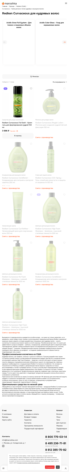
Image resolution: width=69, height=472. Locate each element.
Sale (58, 432)
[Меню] (3, 468)
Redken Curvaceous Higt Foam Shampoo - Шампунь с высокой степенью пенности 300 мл (48, 231)
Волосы (59, 414)
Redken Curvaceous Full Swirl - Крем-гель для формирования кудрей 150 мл (17, 125)
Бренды (5, 417)
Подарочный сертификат (34, 429)
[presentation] (4, 42)
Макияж (59, 426)
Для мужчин (61, 423)
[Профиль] (66, 468)
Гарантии (27, 420)
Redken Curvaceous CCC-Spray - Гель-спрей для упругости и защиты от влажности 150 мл (50, 180)
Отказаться (50, 467)
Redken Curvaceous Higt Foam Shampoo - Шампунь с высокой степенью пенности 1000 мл (15, 327)
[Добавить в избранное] (31, 88)
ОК (58, 467)
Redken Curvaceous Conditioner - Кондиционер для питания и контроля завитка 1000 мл (50, 279)
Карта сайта (7, 420)
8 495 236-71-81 (55, 443)
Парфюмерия (61, 429)
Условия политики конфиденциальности (28, 463)
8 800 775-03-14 (56, 436)
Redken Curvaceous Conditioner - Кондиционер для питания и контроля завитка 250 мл (17, 180)
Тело (58, 420)
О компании (7, 414)
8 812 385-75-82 (55, 449)
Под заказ (12, 131)
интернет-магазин (21, 387)
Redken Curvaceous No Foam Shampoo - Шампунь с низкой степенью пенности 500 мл (14, 279)
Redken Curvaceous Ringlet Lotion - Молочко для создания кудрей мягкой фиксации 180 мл (51, 125)
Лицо (58, 417)
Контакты (27, 423)
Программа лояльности (33, 426)
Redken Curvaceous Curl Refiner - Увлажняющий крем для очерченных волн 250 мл (17, 231)
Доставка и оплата (31, 414)
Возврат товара (30, 417)
